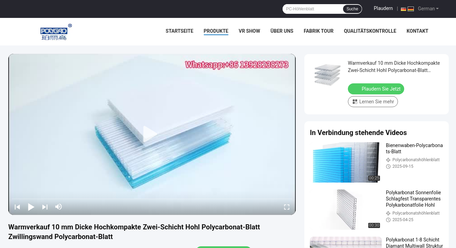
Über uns (281, 31)
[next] (45, 207)
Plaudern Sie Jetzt (377, 88)
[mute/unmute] (59, 207)
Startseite (179, 31)
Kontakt (417, 31)
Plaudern (383, 8)
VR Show (249, 31)
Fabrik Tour (318, 31)
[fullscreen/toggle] (287, 207)
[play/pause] (31, 207)
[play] (152, 134)
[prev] (17, 207)
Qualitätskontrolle (370, 31)
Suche (352, 9)
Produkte (216, 31)
